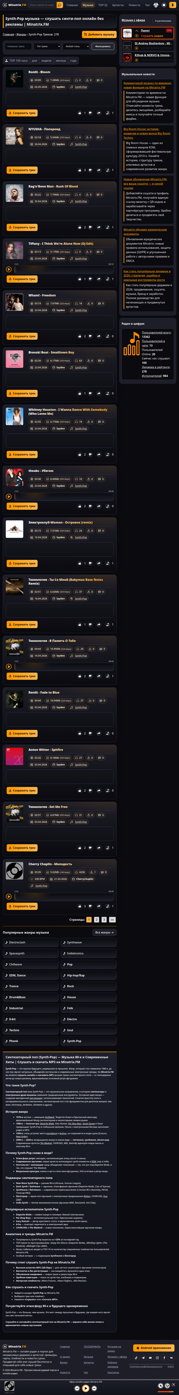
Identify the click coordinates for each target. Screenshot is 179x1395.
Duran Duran (89, 1123)
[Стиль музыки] (76, 46)
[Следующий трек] (94, 1388)
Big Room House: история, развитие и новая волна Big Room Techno (147, 133)
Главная (72, 5)
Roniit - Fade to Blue (43, 692)
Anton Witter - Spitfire (45, 750)
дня (34, 60)
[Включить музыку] (86, 1388)
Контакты (113, 1372)
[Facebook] (164, 1358)
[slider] (64, 270)
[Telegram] (143, 1358)
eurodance (51, 1133)
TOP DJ (102, 5)
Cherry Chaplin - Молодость (50, 864)
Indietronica (75, 953)
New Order (21, 1136)
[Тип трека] (47, 46)
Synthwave (74, 942)
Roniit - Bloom (39, 72)
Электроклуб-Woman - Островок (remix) (60, 522)
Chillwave (15, 964)
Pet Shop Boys (74, 1123)
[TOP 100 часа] (16, 60)
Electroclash (17, 942)
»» (112, 920)
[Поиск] (45, 5)
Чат (147, 5)
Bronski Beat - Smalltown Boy (51, 352)
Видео (63, 1362)
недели (46, 60)
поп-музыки (36, 1098)
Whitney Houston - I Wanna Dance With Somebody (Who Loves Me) (67, 411)
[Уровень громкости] (166, 1391)
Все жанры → (104, 932)
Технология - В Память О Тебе (52, 641)
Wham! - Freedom (42, 295)
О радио (65, 1356)
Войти (172, 4)
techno (62, 1133)
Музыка (88, 5)
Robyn (87, 1196)
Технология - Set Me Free (48, 807)
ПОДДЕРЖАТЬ (92, 1346)
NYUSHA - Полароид (44, 129)
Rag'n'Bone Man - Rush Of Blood (53, 186)
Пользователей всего (156, 332)
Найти (59, 5)
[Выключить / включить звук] (161, 1386)
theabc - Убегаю (40, 471)
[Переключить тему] (164, 5)
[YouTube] (150, 1358)
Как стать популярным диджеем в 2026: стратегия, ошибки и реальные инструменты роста (147, 275)
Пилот (145, 30)
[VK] (171, 1358)
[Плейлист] (167, 1386)
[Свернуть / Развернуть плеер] (172, 1384)
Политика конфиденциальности (146, 1366)
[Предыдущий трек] (77, 1388)
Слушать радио (152, 36)
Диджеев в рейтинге (156, 367)
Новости (134, 5)
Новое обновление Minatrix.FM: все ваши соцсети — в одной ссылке (145, 183)
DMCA (171, 1366)
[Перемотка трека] (156, 48)
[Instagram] (157, 1358)
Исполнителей (152, 376)
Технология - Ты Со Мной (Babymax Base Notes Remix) (65, 581)
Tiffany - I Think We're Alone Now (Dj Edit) (60, 243)
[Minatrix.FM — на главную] (14, 5)
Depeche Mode (47, 1123)
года (73, 60)
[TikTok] (136, 1358)
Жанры (21, 34)
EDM (94, 1161)
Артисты (118, 5)
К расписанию (163, 20)
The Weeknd (46, 1143)
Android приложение (154, 1348)
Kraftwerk (49, 1117)
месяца (61, 60)
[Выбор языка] (156, 5)
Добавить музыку (99, 34)
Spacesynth (16, 953)
